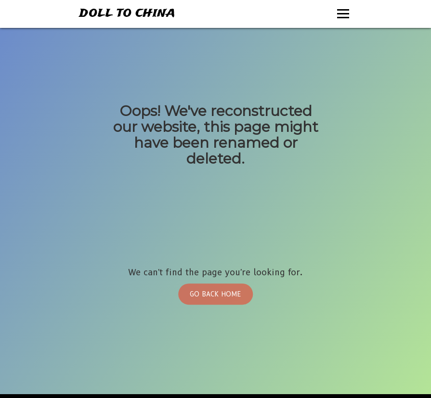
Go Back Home (215, 294)
